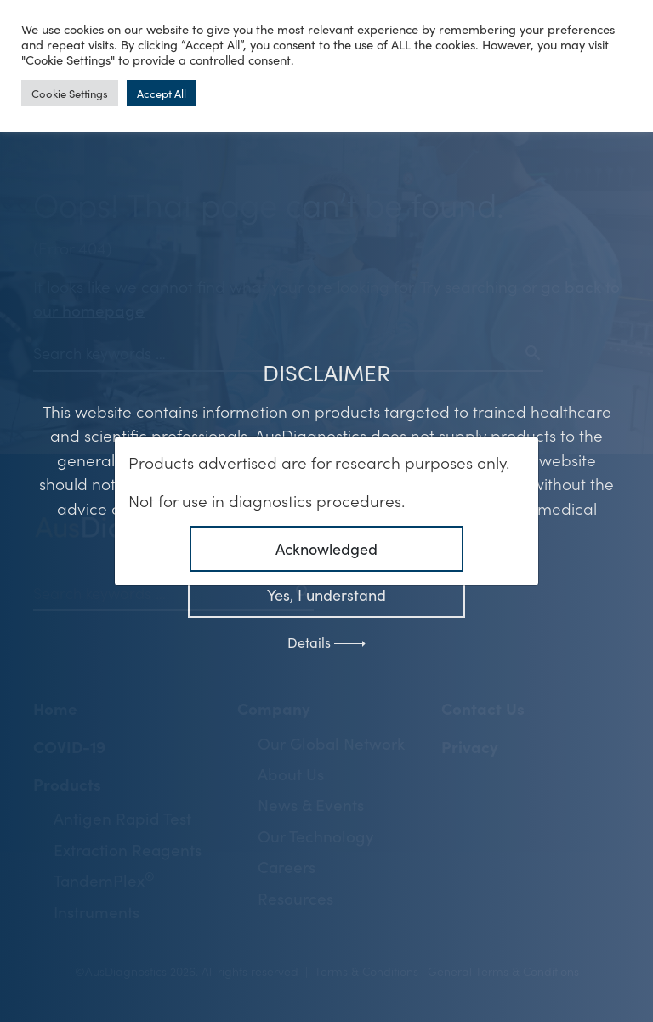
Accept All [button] (161, 93)
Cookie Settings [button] (69, 93)
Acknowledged (326, 548)
